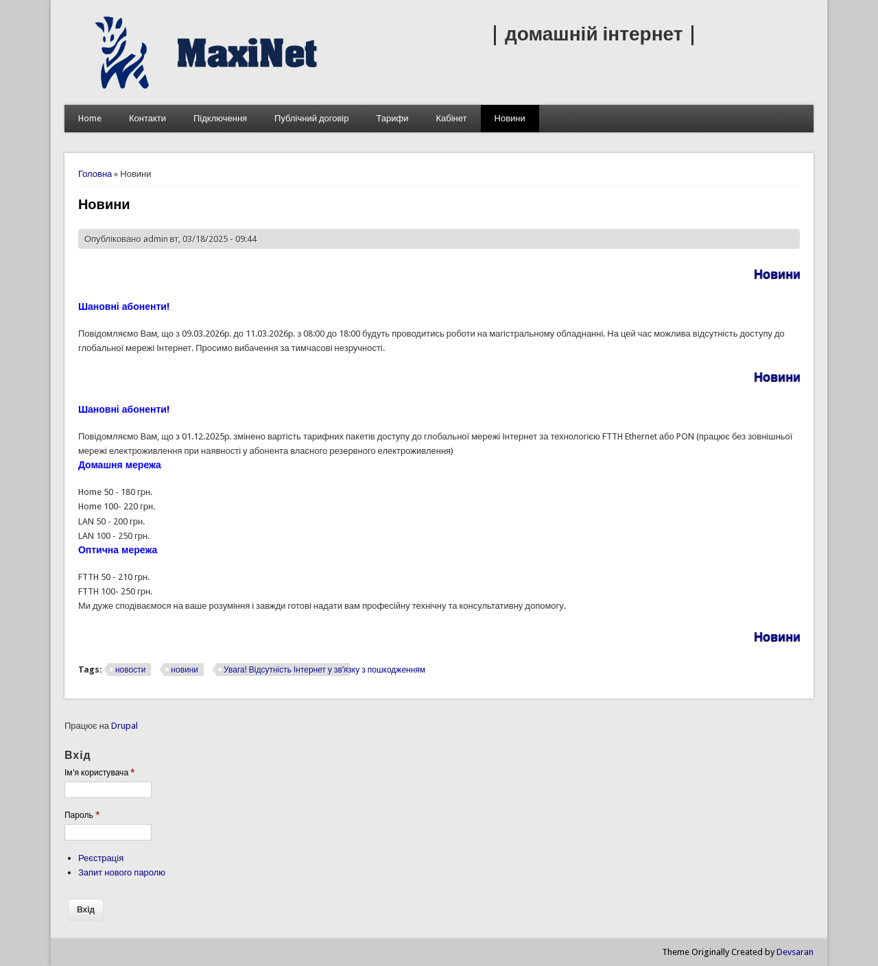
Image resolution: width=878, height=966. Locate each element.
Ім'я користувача (99, 772)
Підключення (220, 118)
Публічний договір (311, 118)
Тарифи (392, 118)
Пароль (82, 815)
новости (130, 670)
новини (184, 670)
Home (90, 118)
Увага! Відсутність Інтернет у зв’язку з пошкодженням (324, 670)
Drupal (124, 726)
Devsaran (795, 952)
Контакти (147, 118)
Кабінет (451, 118)
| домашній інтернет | (594, 34)
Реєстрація (100, 858)
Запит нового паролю (121, 872)
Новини (510, 118)
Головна (95, 174)
